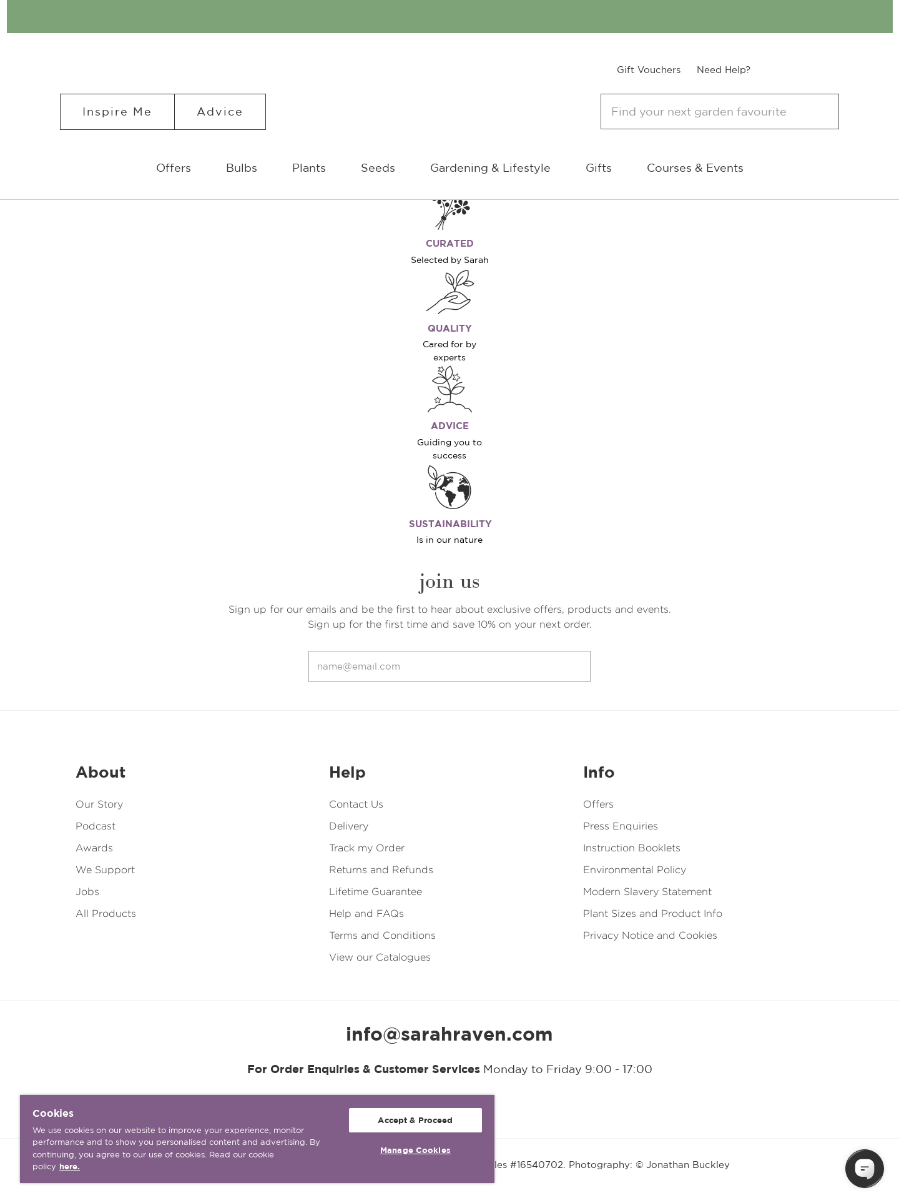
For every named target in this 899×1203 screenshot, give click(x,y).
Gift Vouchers (648, 69)
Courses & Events (695, 168)
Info (599, 772)
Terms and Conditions (382, 935)
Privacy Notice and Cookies (650, 935)
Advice (220, 111)
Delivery (348, 826)
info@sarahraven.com (449, 1033)
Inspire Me (117, 111)
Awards (94, 848)
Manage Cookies (415, 1150)
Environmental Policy (634, 869)
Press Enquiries (620, 826)
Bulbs (241, 168)
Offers (173, 168)
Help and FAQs (366, 913)
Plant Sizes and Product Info (652, 913)
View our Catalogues (380, 957)
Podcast (95, 826)
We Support (105, 869)
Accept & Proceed (415, 1120)
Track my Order (367, 848)
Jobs (87, 891)
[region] (257, 1139)
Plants (309, 168)
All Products (106, 913)
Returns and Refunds (381, 869)
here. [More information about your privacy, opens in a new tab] (69, 1166)
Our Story (99, 804)
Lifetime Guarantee (375, 891)
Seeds (378, 168)
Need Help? (723, 69)
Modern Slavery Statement (647, 891)
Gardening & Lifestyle (490, 168)
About (100, 772)
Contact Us (356, 804)
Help (347, 772)
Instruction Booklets (631, 848)
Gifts (599, 168)
